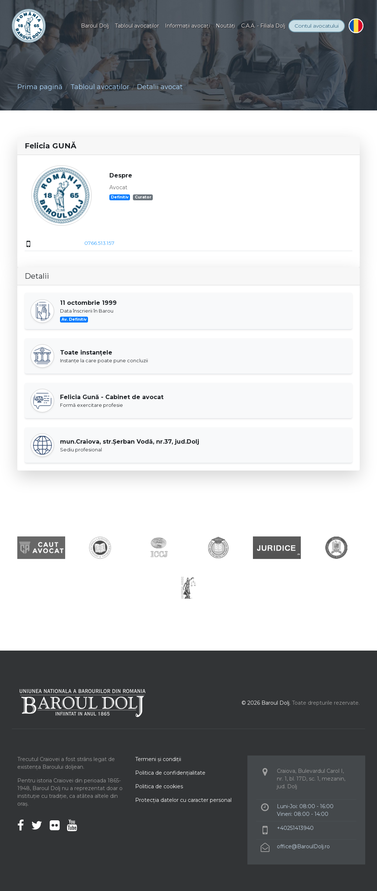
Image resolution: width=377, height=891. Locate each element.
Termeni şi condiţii (158, 759)
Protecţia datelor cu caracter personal (183, 800)
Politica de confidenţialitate (170, 773)
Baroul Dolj (95, 25)
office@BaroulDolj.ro (303, 846)
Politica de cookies (159, 786)
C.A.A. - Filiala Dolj (263, 25)
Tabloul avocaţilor (137, 25)
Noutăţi (225, 25)
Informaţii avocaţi (187, 25)
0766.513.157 (99, 243)
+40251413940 (295, 828)
